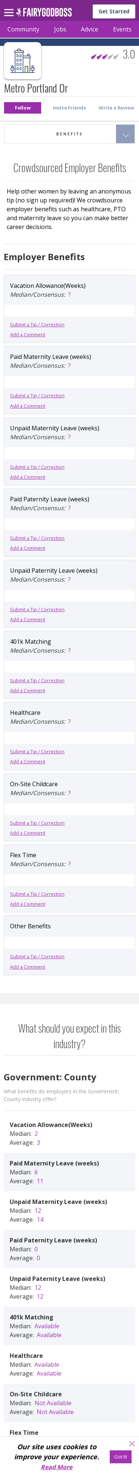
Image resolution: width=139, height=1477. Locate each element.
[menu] (10, 6)
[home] (44, 14)
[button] (22, 108)
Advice (89, 29)
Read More (56, 1467)
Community (23, 29)
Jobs (60, 29)
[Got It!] (121, 1456)
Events (122, 29)
